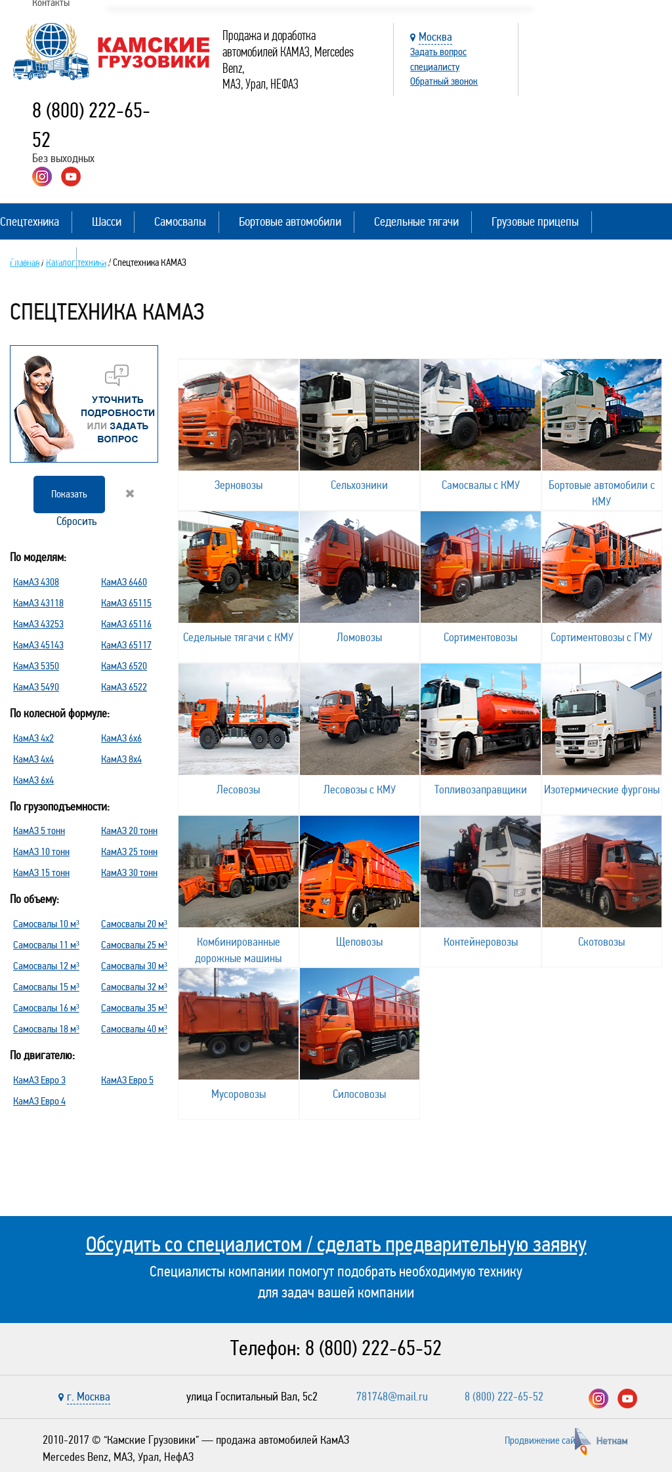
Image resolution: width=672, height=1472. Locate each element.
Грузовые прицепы (535, 221)
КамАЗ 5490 (36, 687)
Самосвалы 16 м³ (46, 1007)
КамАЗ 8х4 (121, 759)
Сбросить (94, 508)
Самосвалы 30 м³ (134, 965)
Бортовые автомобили (290, 221)
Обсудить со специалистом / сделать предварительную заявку (336, 1244)
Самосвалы (180, 221)
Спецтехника (29, 221)
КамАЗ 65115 (126, 603)
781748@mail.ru (392, 1396)
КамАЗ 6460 (124, 582)
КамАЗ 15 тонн (41, 872)
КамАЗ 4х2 (33, 738)
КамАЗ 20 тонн (129, 830)
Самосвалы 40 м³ (134, 1028)
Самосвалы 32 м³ (134, 986)
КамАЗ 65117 (126, 645)
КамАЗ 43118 (38, 603)
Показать (69, 494)
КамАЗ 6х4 (33, 780)
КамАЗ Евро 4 (39, 1101)
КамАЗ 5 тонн (39, 830)
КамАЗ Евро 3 (39, 1080)
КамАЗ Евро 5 (127, 1080)
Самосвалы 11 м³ (46, 944)
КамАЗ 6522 (124, 687)
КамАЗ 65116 (126, 624)
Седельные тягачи (416, 221)
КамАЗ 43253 (38, 624)
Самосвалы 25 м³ (134, 944)
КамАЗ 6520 (124, 666)
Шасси (106, 221)
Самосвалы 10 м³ (46, 923)
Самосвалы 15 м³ (46, 986)
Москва (435, 37)
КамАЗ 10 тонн (41, 851)
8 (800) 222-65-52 (373, 1348)
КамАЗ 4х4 (33, 759)
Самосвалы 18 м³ (46, 1028)
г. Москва (88, 1396)
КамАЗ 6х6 (121, 738)
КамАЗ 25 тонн (129, 851)
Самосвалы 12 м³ (46, 965)
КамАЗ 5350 (36, 666)
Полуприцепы (32, 257)
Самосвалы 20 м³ (134, 923)
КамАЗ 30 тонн (129, 872)
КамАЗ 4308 (36, 582)
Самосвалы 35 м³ (134, 1007)
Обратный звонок (444, 81)
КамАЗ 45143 (38, 645)
